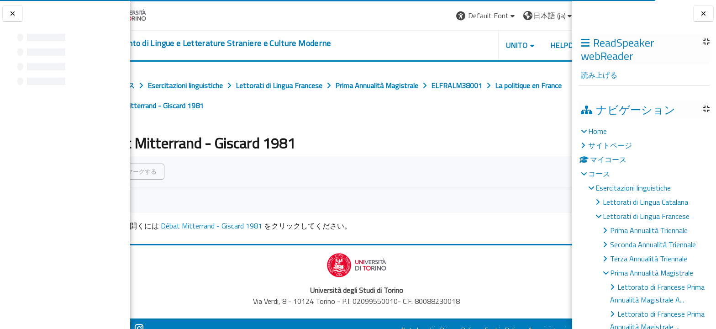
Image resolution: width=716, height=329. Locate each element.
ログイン (550, 15)
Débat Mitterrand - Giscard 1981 (252, 225)
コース (599, 173)
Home (597, 131)
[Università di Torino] (158, 14)
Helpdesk (517, 45)
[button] (435, 16)
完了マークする (176, 171)
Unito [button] (465, 45)
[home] (252, 43)
